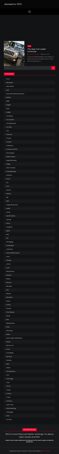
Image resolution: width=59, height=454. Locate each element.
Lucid (7, 268)
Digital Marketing (11, 160)
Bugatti (8, 105)
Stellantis (9, 360)
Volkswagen (9, 412)
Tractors (8, 393)
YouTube (9, 419)
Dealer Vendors (10, 156)
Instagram (9, 227)
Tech (7, 375)
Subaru (8, 367)
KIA (7, 238)
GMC (7, 201)
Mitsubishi (9, 297)
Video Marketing (11, 408)
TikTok (8, 386)
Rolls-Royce (9, 330)
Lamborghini (10, 245)
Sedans (8, 342)
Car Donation (10, 119)
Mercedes (9, 286)
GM (7, 197)
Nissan (8, 301)
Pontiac (8, 305)
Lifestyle (8, 260)
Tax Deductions (10, 371)
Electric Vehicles (10, 168)
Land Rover (9, 249)
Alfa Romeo (9, 82)
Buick (7, 108)
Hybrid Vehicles (10, 216)
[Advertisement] (29, 26)
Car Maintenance (11, 123)
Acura (8, 79)
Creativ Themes (45, 451)
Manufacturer (10, 271)
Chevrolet (9, 134)
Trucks (8, 397)
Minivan (8, 293)
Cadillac (8, 112)
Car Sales (9, 127)
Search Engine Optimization (14, 338)
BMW (7, 101)
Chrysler (8, 138)
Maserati (8, 275)
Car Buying (9, 116)
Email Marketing (11, 171)
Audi (7, 90)
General (8, 190)
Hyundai (8, 219)
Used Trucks (10, 404)
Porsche (8, 308)
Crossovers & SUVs (11, 149)
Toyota (8, 390)
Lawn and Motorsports (13, 253)
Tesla (7, 382)
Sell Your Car (10, 345)
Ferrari (8, 179)
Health (8, 208)
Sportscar (9, 356)
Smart (8, 349)
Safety (8, 334)
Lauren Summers (34, 54)
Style (7, 364)
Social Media (9, 353)
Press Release (10, 312)
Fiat (7, 182)
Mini (7, 290)
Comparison (9, 145)
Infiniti (8, 223)
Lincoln (8, 264)
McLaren (8, 282)
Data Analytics (10, 153)
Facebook (9, 175)
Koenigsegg (9, 242)
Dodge (8, 164)
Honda (8, 212)
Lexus (8, 256)
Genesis (8, 193)
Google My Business (12, 205)
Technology (9, 379)
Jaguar (8, 231)
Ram (7, 319)
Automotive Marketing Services (15, 94)
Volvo (8, 416)
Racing (8, 316)
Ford (7, 186)
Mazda (8, 279)
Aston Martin (10, 86)
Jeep (29, 46)
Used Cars (9, 401)
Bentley (8, 97)
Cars (7, 131)
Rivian (8, 327)
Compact (8, 142)
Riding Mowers (10, 323)
